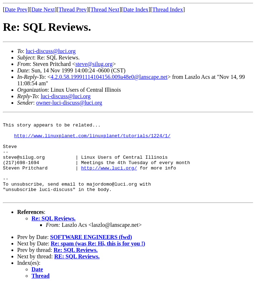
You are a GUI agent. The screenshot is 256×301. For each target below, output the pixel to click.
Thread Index (167, 9)
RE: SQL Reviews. (77, 272)
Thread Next (105, 9)
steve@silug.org (94, 64)
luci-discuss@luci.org (51, 51)
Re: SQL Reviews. (54, 234)
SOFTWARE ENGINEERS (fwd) (91, 253)
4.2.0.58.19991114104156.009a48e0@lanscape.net (108, 77)
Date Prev (16, 9)
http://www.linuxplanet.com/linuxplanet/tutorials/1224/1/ (92, 140)
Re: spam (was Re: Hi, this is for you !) (98, 260)
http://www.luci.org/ (109, 178)
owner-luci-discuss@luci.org (69, 103)
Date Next (43, 9)
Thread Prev (72, 9)
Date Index (136, 9)
